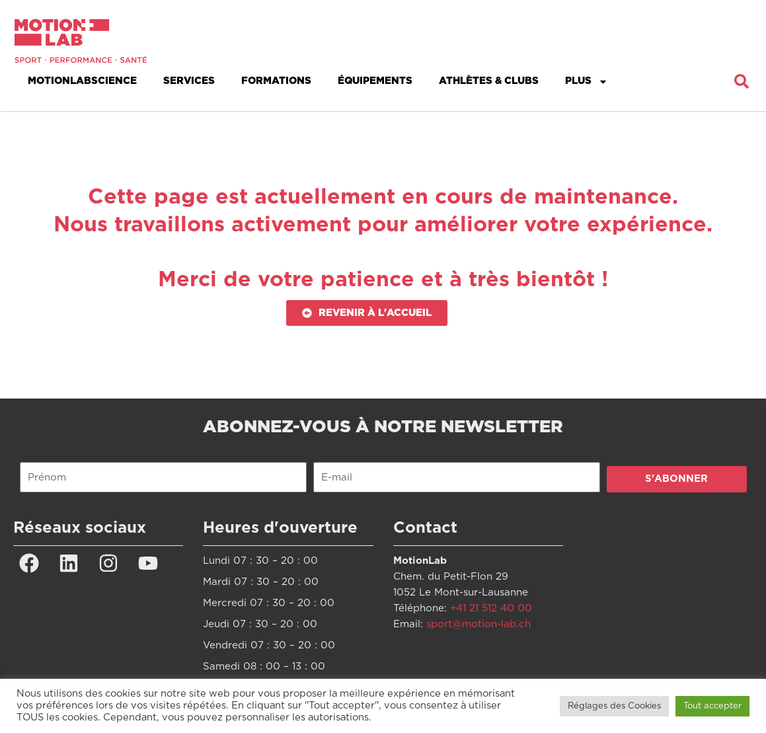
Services (189, 81)
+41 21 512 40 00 (491, 608)
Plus (586, 81)
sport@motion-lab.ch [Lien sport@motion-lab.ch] (478, 624)
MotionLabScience (82, 81)
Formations (276, 81)
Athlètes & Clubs (489, 81)
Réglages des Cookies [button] (614, 706)
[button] (741, 81)
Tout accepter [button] (712, 706)
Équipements (375, 81)
